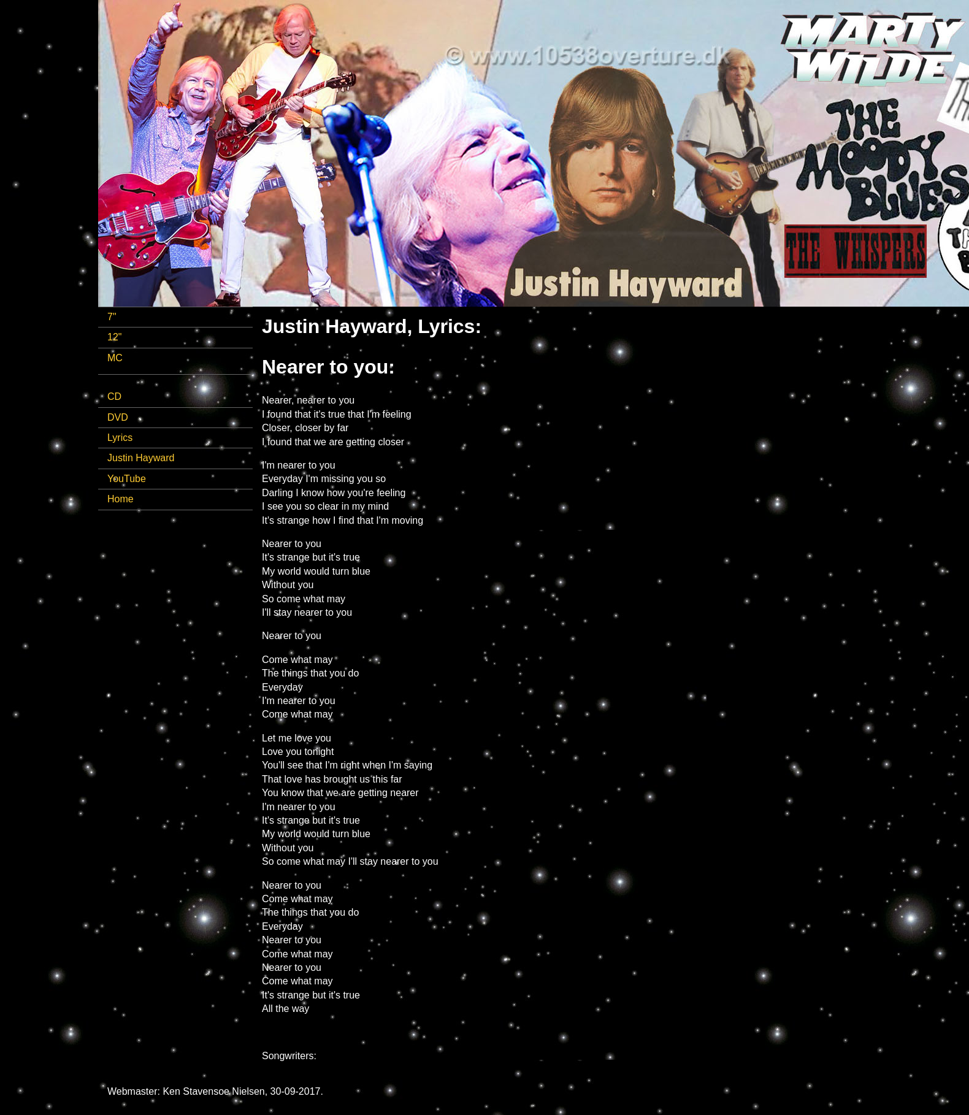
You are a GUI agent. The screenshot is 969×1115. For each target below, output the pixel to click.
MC (115, 358)
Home (120, 499)
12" (114, 337)
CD (114, 396)
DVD (117, 417)
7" (112, 317)
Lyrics (119, 437)
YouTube (126, 478)
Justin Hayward (140, 458)
